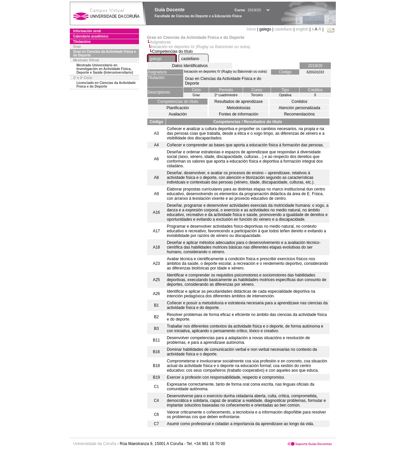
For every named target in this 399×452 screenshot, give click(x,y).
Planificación (178, 108)
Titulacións (82, 41)
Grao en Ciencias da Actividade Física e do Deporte (104, 53)
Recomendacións (299, 114)
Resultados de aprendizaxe (238, 101)
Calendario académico (90, 36)
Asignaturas (160, 42)
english (302, 29)
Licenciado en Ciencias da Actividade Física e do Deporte (106, 84)
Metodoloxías (238, 108)
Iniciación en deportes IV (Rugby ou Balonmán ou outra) (200, 46)
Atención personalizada (299, 108)
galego (156, 58)
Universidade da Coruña (94, 443)
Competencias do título (177, 101)
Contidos (299, 101)
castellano (283, 29)
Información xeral (87, 31)
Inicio (252, 29)
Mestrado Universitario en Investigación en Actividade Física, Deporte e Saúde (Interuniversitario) (104, 68)
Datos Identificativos (189, 65)
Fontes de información (238, 114)
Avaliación (178, 114)
